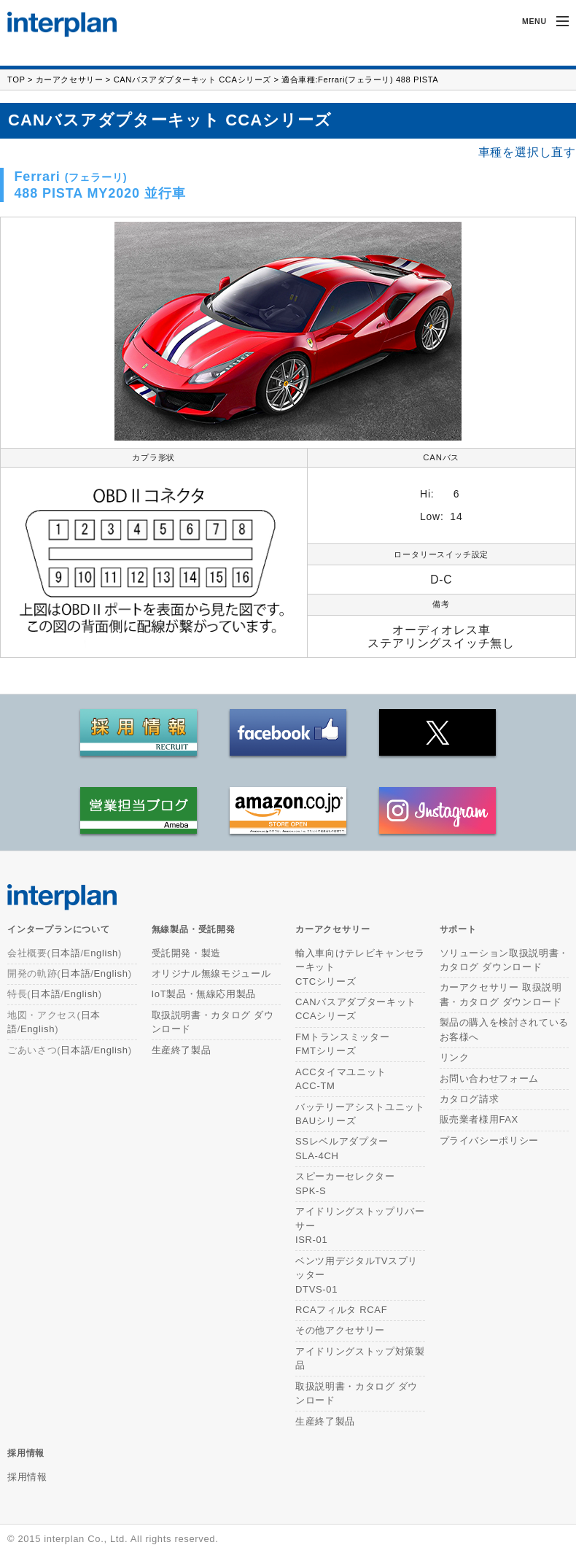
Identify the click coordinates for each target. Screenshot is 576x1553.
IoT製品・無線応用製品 (204, 993)
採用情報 (25, 1452)
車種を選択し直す (527, 152)
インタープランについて (58, 928)
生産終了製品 (181, 1050)
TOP (16, 79)
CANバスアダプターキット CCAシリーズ (192, 79)
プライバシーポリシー (490, 1140)
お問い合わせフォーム (490, 1078)
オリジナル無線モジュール (211, 973)
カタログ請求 (469, 1098)
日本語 (66, 953)
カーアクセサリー (69, 79)
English (101, 953)
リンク (455, 1057)
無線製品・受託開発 (194, 928)
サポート (458, 928)
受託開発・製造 (187, 953)
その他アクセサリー (340, 1330)
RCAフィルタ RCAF (341, 1309)
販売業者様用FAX (479, 1119)
